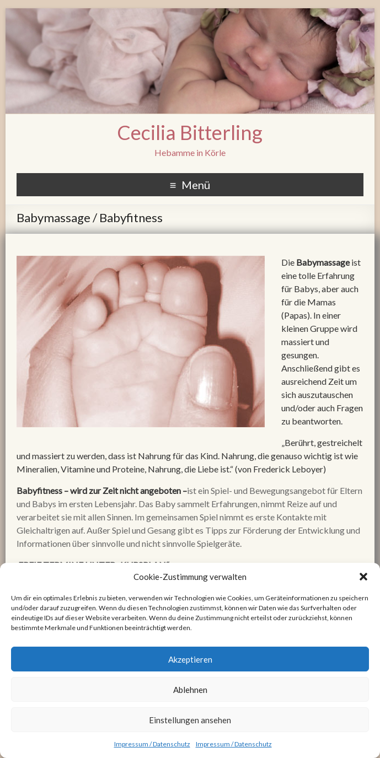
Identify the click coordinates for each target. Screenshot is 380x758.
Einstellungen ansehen (190, 720)
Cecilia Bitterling (190, 132)
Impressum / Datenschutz (152, 744)
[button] (363, 576)
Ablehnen (190, 690)
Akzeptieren (190, 659)
